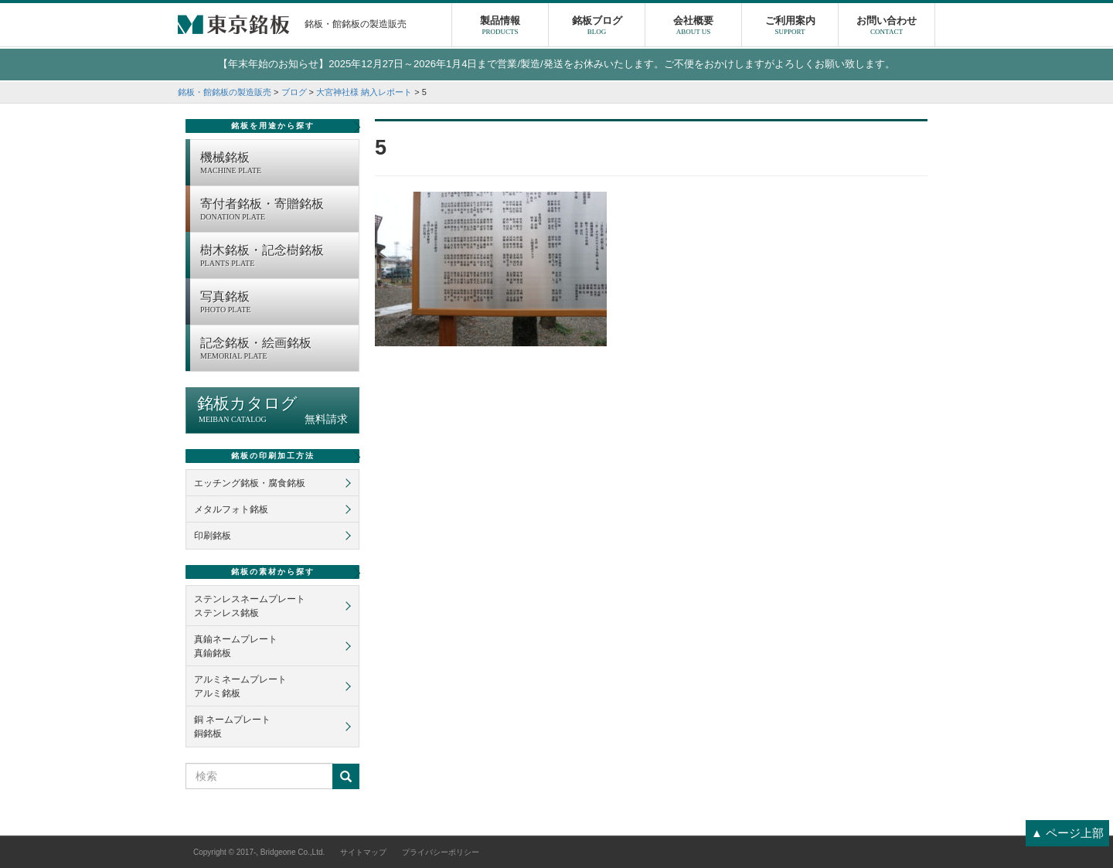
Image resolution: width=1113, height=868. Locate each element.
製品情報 (500, 27)
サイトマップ (363, 852)
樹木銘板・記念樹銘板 (275, 256)
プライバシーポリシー (440, 852)
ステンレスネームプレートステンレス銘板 (249, 606)
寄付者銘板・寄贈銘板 (275, 210)
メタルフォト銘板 (231, 509)
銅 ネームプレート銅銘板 (232, 726)
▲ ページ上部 (1067, 832)
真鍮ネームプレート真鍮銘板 (235, 646)
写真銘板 (275, 303)
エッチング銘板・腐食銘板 (249, 483)
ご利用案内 (790, 27)
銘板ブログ (597, 27)
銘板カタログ (272, 410)
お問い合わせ (886, 27)
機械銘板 (275, 164)
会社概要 (693, 27)
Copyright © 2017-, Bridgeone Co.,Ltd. (259, 852)
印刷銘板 (212, 535)
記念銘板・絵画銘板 (275, 349)
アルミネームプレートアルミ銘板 (240, 686)
